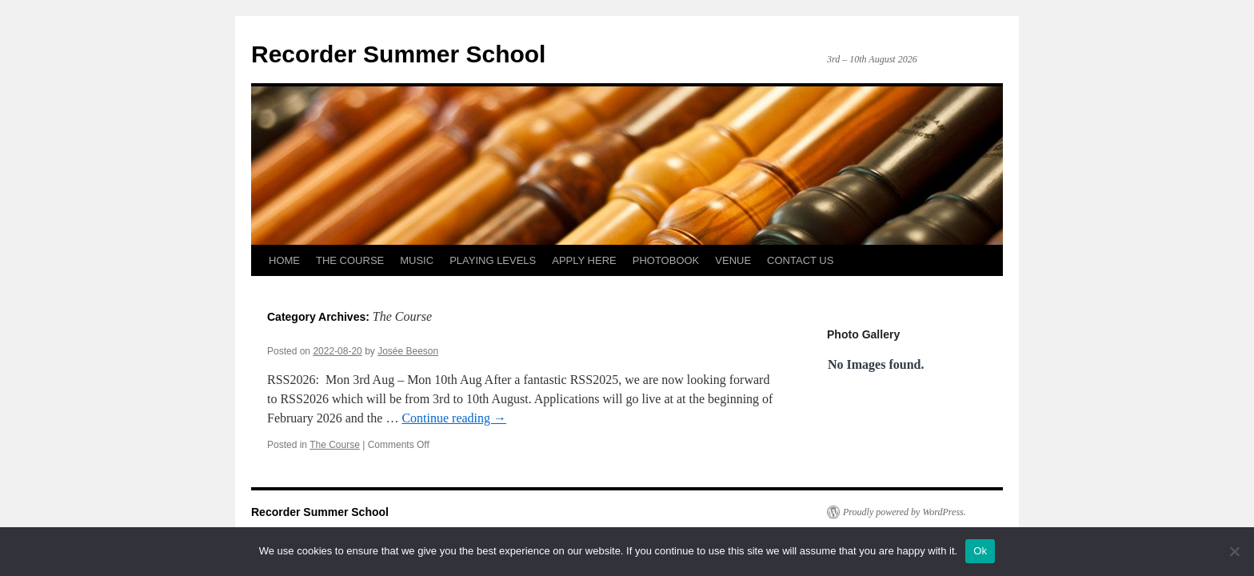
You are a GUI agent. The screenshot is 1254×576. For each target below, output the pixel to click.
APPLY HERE (584, 260)
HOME (284, 260)
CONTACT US (800, 260)
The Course (335, 444)
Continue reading (453, 418)
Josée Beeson (407, 351)
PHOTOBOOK (666, 260)
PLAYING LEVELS (492, 260)
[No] (1234, 551)
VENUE (733, 260)
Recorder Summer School (398, 54)
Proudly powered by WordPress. (904, 512)
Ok (980, 551)
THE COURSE (350, 260)
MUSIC (416, 260)
